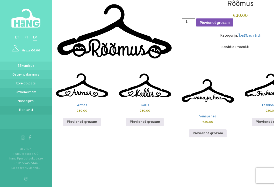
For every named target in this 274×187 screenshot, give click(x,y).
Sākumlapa (26, 66)
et (17, 37)
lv (35, 37)
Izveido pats (26, 83)
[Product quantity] (189, 21)
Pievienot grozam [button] (82, 122)
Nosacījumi (25, 101)
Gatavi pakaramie (26, 74)
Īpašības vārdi (250, 36)
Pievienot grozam (215, 23)
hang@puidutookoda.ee (26, 159)
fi (26, 37)
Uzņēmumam (26, 92)
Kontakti (26, 110)
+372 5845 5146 (26, 163)
